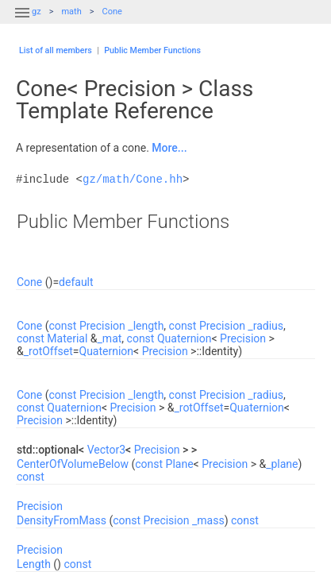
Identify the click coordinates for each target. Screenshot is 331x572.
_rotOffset (48, 351)
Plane (180, 464)
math (71, 11)
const (63, 325)
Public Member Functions (152, 50)
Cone (111, 11)
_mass (208, 520)
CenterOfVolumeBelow (73, 464)
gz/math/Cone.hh (133, 179)
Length (34, 564)
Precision (102, 325)
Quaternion (184, 338)
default (76, 282)
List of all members (55, 50)
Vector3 (106, 449)
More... (169, 147)
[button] (22, 22)
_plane (282, 464)
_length (146, 325)
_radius (265, 325)
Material (67, 338)
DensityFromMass (61, 520)
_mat (110, 338)
